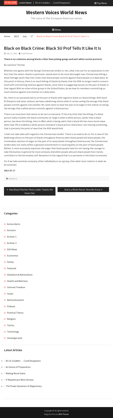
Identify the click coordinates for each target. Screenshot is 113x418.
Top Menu (100, 3)
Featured (11, 268)
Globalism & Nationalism (20, 274)
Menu (56, 29)
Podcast (11, 306)
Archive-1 (11, 236)
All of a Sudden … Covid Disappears (52, 2)
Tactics (10, 325)
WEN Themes (63, 414)
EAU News (12, 249)
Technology (13, 331)
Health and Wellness (17, 281)
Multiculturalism (15, 299)
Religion (11, 318)
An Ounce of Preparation (18, 366)
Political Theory (15, 312)
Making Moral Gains (15, 373)
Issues (10, 293)
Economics (12, 255)
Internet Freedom (16, 287)
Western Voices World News (56, 12)
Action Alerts (13, 224)
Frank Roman (26, 53)
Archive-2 (13, 178)
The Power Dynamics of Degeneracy (24, 386)
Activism (11, 230)
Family (10, 261)
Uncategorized (14, 337)
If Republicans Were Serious (20, 379)
